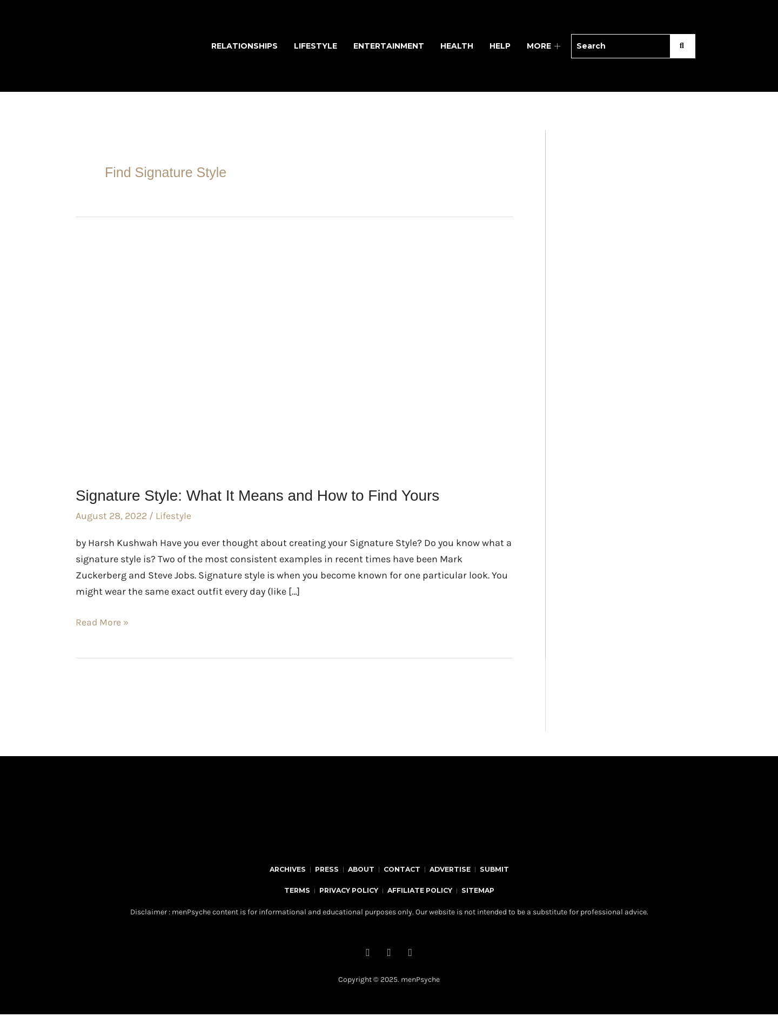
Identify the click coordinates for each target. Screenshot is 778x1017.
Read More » (103, 621)
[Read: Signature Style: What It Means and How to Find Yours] (294, 355)
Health (456, 46)
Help (500, 46)
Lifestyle (315, 46)
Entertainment (388, 46)
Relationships (244, 46)
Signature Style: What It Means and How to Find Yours (271, 495)
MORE (545, 46)
